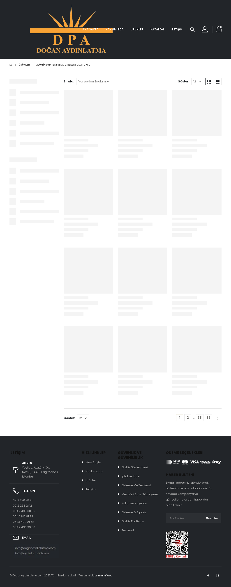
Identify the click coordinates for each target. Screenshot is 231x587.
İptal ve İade (131, 476)
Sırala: (69, 81)
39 (208, 417)
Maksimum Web (101, 575)
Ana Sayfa (90, 29)
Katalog (157, 29)
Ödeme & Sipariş (134, 512)
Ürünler (137, 29)
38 (200, 417)
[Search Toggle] (192, 29)
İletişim (176, 29)
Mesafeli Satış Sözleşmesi (140, 494)
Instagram (217, 575)
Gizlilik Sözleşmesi (135, 467)
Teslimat (128, 530)
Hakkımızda (115, 29)
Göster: (183, 81)
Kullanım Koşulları (134, 503)
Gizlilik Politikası (133, 521)
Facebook (208, 575)
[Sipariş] (94, 81)
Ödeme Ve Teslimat (136, 485)
